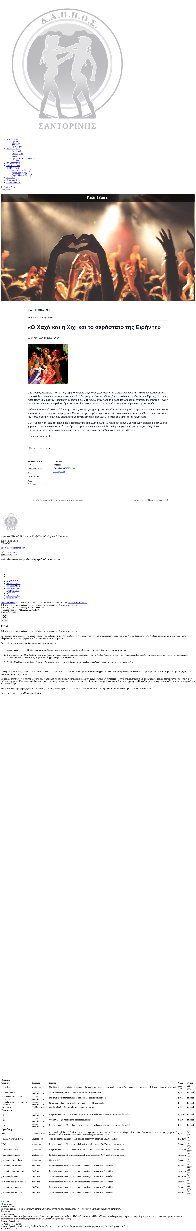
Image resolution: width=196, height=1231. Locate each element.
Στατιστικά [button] (5, 1211)
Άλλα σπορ (16, 161)
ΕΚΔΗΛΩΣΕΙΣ (13, 180)
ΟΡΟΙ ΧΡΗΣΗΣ (8, 602)
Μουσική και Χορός (20, 173)
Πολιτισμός (32, 484)
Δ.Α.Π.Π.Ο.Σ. (12, 139)
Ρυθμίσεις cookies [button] (9, 610)
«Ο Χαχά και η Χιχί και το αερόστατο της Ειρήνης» (60, 500)
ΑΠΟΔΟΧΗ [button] (24, 610)
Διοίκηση (16, 144)
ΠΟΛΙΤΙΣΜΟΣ (13, 163)
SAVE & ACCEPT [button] (9, 1229)
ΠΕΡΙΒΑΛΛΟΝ (13, 165)
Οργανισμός (17, 146)
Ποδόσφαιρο (17, 153)
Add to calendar (40, 448)
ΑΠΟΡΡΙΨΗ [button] (34, 610)
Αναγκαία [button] (5, 1201)
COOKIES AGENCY (77, 602)
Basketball (16, 151)
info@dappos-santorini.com (13, 548)
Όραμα (15, 141)
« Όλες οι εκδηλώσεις (39, 310)
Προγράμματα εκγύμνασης (23, 158)
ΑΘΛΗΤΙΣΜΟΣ (13, 149)
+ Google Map (59, 472)
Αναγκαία (8, 1204)
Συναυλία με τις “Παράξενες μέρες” (149, 500)
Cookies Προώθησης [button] (10, 1221)
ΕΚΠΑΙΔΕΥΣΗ (13, 168)
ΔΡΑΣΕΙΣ (10, 177)
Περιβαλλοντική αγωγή (22, 175)
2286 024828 (11, 552)
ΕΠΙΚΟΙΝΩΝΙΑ (13, 182)
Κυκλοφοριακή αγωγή (21, 170)
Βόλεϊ (14, 156)
